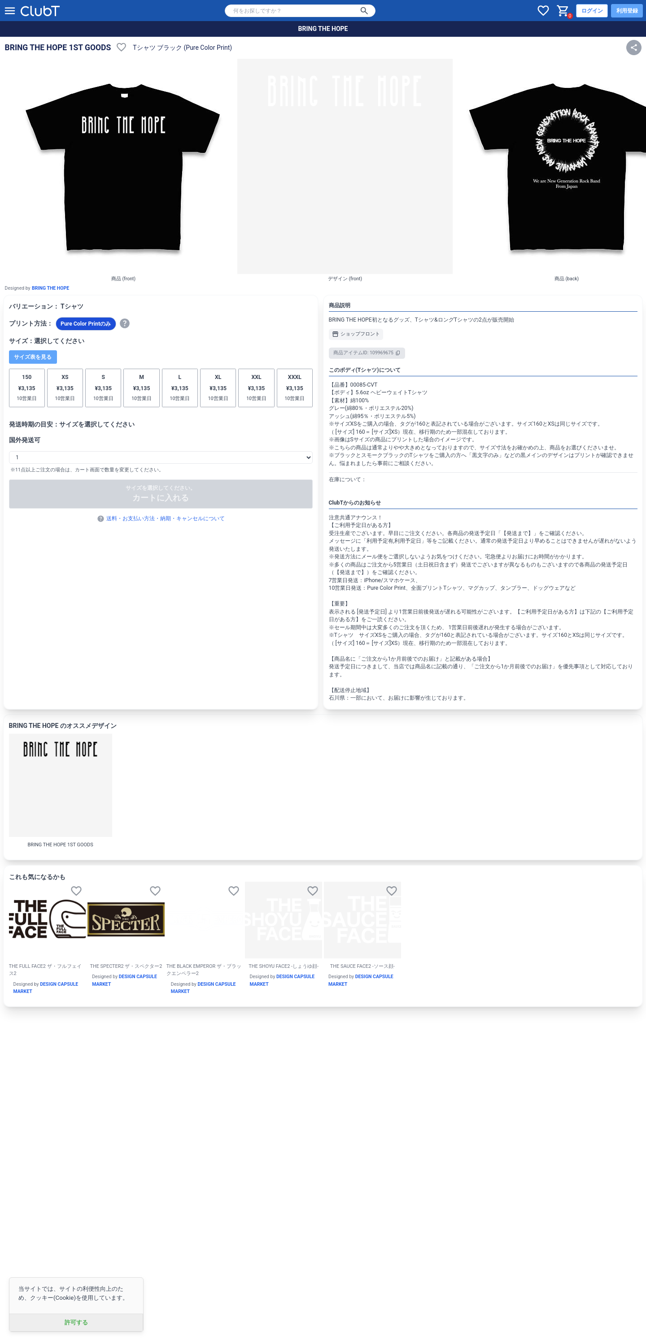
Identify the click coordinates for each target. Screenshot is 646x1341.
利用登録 (627, 11)
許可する (76, 1322)
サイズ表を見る (33, 357)
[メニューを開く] (10, 10)
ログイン (592, 11)
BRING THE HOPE (323, 28)
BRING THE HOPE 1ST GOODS (58, 47)
